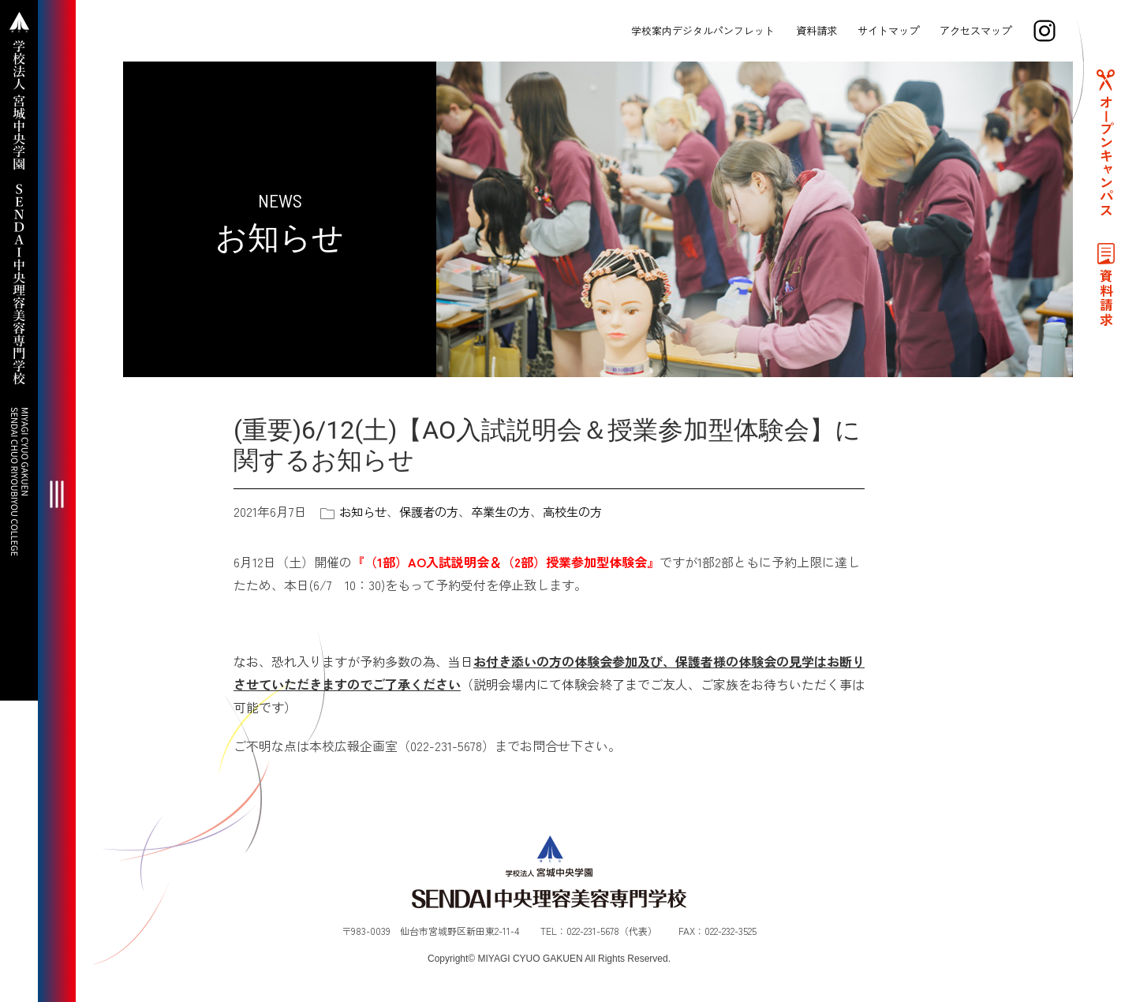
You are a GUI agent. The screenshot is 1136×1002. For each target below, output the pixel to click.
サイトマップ (886, 30)
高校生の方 (585, 511)
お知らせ (364, 511)
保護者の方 (433, 511)
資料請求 (814, 30)
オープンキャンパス (1104, 162)
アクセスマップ (974, 30)
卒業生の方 (509, 511)
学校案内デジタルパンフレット (701, 30)
